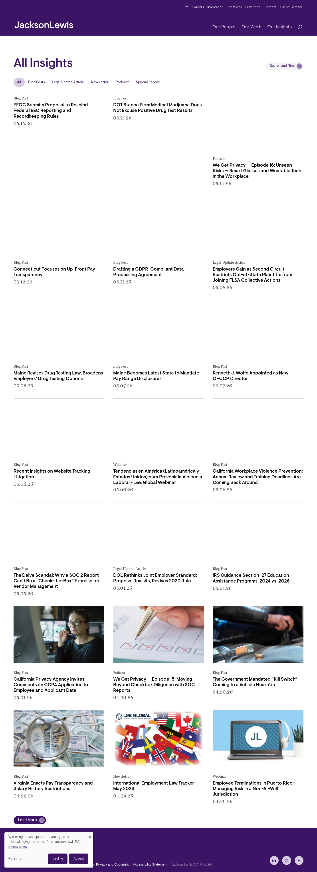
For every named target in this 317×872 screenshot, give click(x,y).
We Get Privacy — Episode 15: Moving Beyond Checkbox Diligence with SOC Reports (154, 685)
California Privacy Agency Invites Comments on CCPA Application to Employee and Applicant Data (51, 685)
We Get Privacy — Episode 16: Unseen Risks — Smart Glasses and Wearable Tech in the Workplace (257, 171)
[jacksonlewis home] (44, 23)
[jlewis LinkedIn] (274, 860)
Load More (27, 820)
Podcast (122, 82)
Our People (223, 27)
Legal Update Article (68, 82)
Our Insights (279, 27)
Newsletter (100, 82)
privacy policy (17, 847)
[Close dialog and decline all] (90, 835)
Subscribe (253, 7)
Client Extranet (291, 7)
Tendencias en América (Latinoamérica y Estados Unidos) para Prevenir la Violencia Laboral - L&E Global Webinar (157, 477)
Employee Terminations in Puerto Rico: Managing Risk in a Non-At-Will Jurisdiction (253, 789)
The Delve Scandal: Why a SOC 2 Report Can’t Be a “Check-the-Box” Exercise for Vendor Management (56, 581)
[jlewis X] (286, 860)
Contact (270, 7)
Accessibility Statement (150, 864)
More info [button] (15, 858)
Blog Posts (36, 82)
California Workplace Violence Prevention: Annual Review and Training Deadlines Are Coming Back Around (258, 477)
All (19, 82)
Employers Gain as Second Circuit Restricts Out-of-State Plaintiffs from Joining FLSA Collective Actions (252, 275)
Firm (185, 7)
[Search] (297, 27)
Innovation (215, 7)
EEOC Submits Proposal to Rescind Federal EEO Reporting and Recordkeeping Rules (51, 111)
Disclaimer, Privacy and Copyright (104, 864)
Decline (57, 858)
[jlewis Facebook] (299, 860)
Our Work (251, 27)
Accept (79, 858)
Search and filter (282, 66)
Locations (234, 7)
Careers (198, 7)
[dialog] (48, 850)
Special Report (148, 82)
